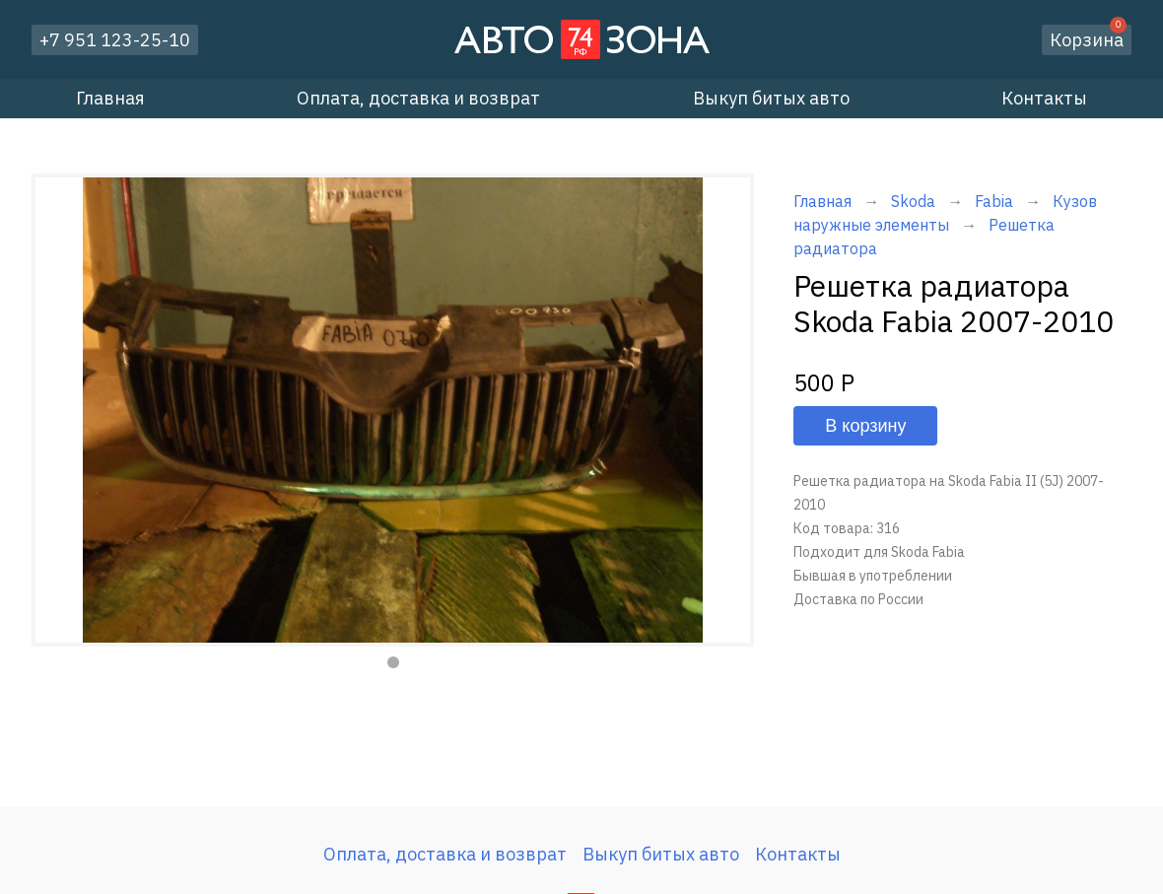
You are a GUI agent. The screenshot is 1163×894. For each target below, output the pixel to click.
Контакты (1044, 98)
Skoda (913, 201)
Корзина (1088, 38)
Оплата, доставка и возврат (418, 98)
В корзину (865, 426)
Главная (110, 98)
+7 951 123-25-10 (114, 40)
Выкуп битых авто (771, 98)
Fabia (996, 201)
